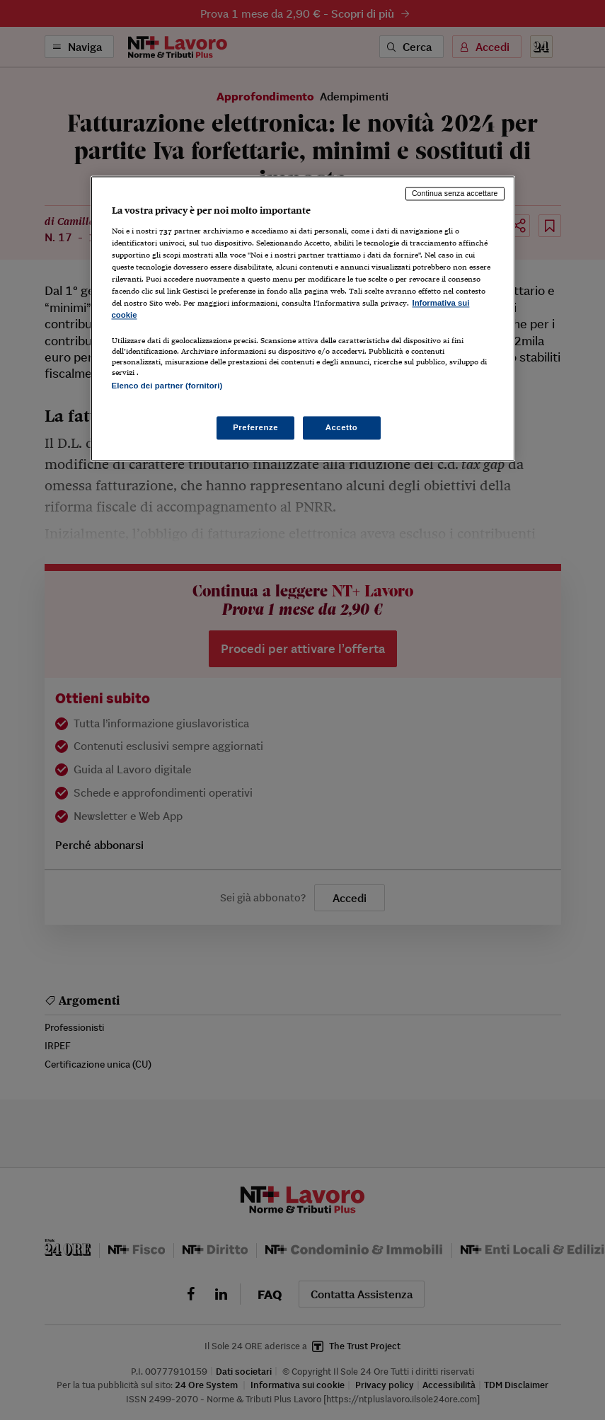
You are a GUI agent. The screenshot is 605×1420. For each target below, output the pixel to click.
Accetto (341, 427)
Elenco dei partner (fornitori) (167, 386)
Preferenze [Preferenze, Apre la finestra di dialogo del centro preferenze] (255, 427)
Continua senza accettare (455, 193)
